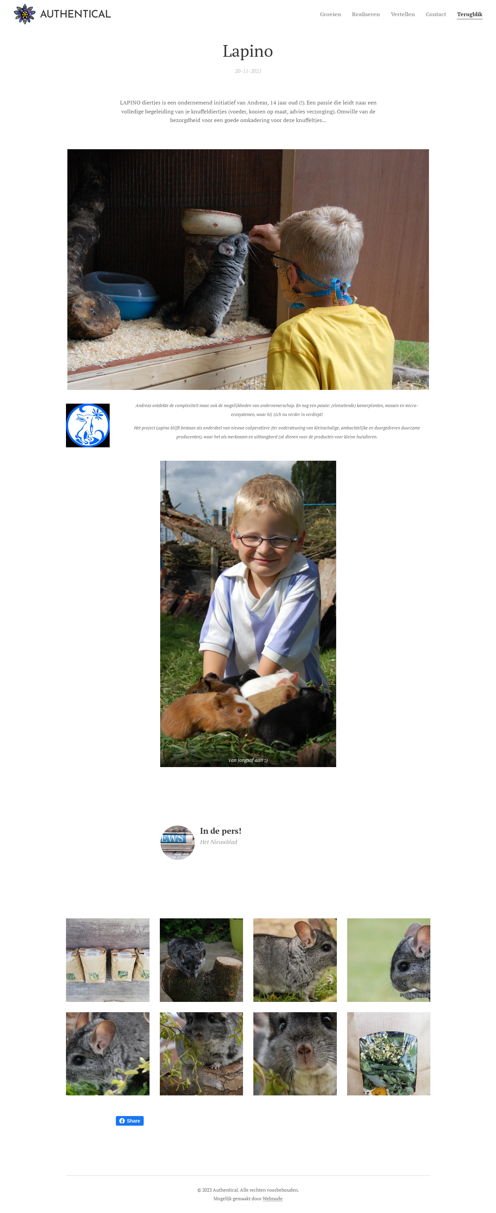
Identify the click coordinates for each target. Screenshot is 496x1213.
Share (129, 1121)
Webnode (273, 1198)
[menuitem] (322, 14)
